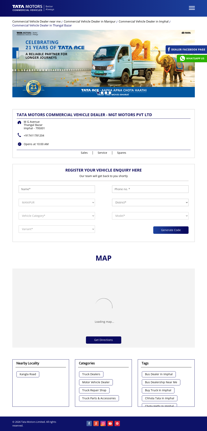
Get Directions (103, 340)
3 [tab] (106, 92)
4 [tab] (109, 92)
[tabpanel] (103, 63)
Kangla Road (28, 374)
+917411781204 (34, 135)
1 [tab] (98, 92)
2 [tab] (102, 92)
